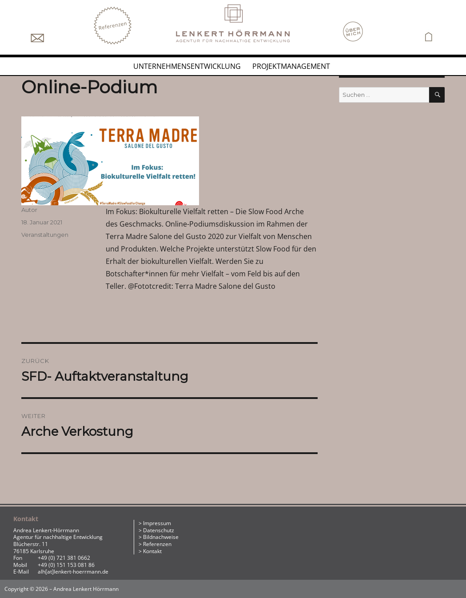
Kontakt (152, 551)
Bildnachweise (161, 537)
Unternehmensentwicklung (187, 66)
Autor (29, 209)
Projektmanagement (291, 66)
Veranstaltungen (44, 234)
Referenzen (157, 544)
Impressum (157, 523)
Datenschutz (158, 530)
